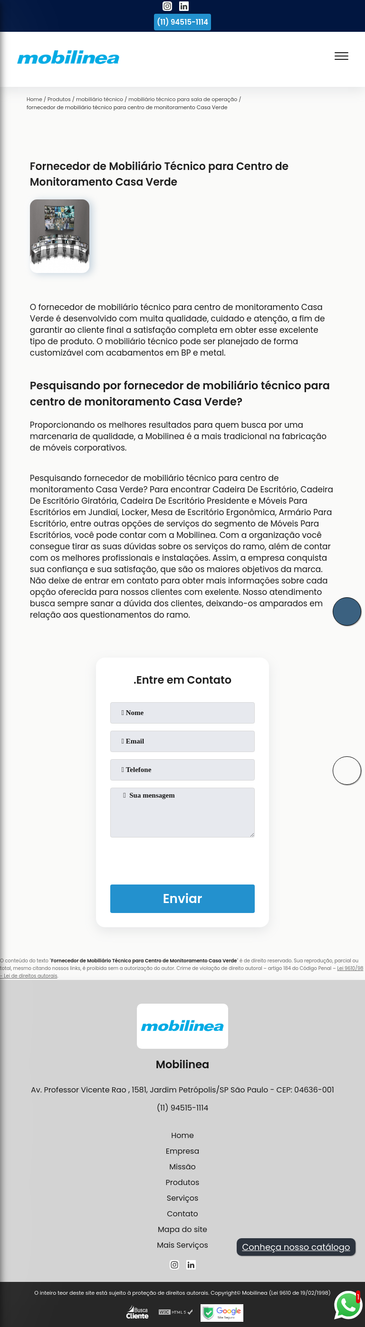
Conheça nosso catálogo (296, 1247)
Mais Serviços (182, 1245)
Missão (182, 1166)
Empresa (183, 1151)
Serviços (183, 1198)
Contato (182, 1213)
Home (182, 1135)
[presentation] (182, 858)
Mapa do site (182, 1229)
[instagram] (167, 7)
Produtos (183, 1182)
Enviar (182, 898)
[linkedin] (184, 7)
